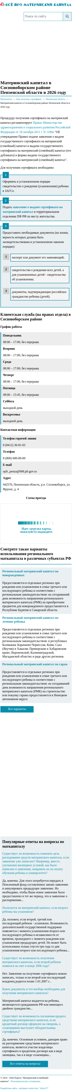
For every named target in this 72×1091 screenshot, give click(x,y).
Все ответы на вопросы (25, 1063)
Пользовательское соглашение (25, 1081)
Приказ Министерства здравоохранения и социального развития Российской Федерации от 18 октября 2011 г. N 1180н (35, 127)
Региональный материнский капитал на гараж (35, 664)
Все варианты (17, 709)
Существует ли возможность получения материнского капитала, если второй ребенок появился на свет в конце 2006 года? (31, 961)
